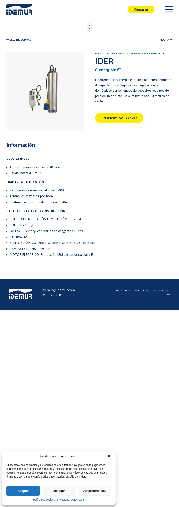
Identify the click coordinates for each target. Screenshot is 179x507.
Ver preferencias (94, 491)
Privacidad (63, 499)
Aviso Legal (78, 499)
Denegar (59, 491)
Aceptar (23, 491)
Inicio (98, 53)
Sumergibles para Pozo (142, 53)
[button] (109, 456)
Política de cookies (44, 499)
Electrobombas (114, 53)
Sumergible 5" (108, 69)
